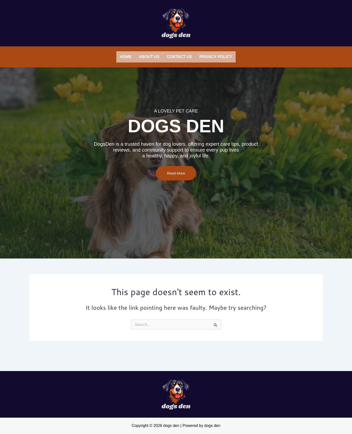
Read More (176, 188)
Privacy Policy (215, 57)
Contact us (179, 57)
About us (149, 57)
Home (126, 57)
